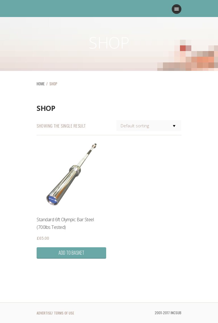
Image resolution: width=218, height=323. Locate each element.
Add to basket (71, 252)
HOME (41, 83)
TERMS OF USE (64, 313)
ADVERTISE (44, 313)
